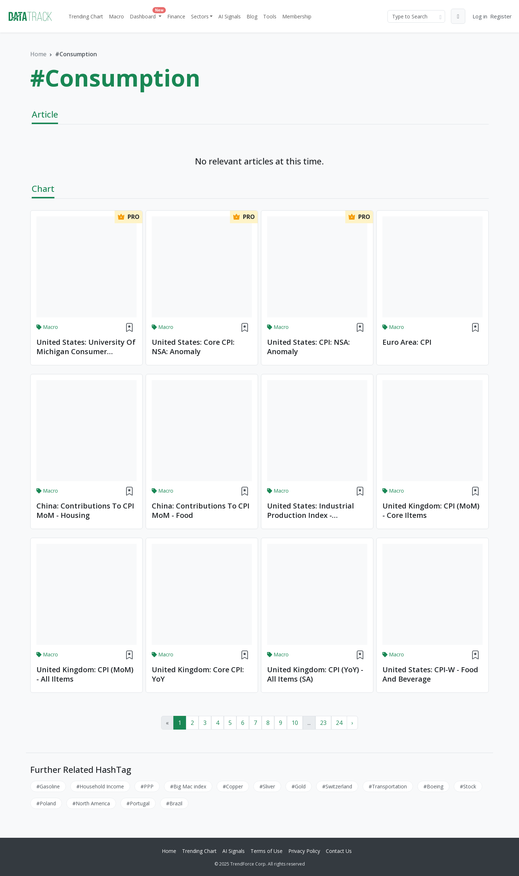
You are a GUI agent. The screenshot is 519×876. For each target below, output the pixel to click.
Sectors (200, 16)
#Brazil (174, 803)
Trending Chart (85, 16)
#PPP (147, 786)
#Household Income (100, 786)
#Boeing (433, 786)
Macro (116, 16)
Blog (252, 16)
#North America (91, 803)
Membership (296, 16)
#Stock (468, 786)
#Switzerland (337, 786)
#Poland (46, 803)
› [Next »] (352, 723)
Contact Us (339, 851)
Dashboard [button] (146, 15)
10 (295, 723)
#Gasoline (48, 786)
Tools (269, 16)
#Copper (233, 786)
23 (323, 723)
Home (38, 54)
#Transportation (388, 786)
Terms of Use (266, 851)
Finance (176, 16)
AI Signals (229, 16)
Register (501, 16)
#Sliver (267, 786)
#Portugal (138, 803)
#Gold (299, 786)
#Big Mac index (188, 786)
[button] (458, 16)
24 (339, 723)
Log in (480, 16)
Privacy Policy (304, 851)
